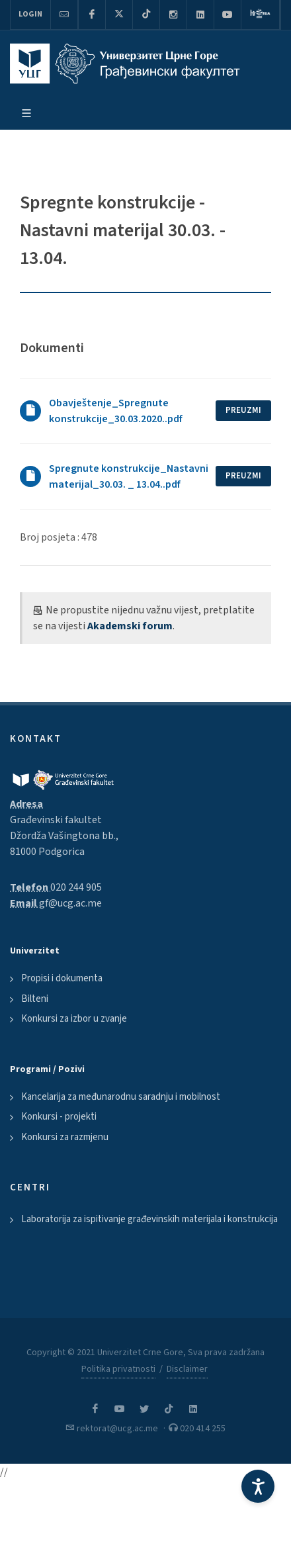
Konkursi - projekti (59, 1117)
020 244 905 (76, 887)
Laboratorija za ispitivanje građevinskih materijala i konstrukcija (149, 1219)
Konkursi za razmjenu (64, 1137)
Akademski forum (130, 626)
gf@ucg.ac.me (70, 903)
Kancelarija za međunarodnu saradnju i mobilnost (120, 1097)
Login (30, 14)
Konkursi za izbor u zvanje (74, 1019)
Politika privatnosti (118, 1369)
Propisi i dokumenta (62, 978)
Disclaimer (187, 1369)
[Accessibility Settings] (257, 1486)
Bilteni (34, 999)
